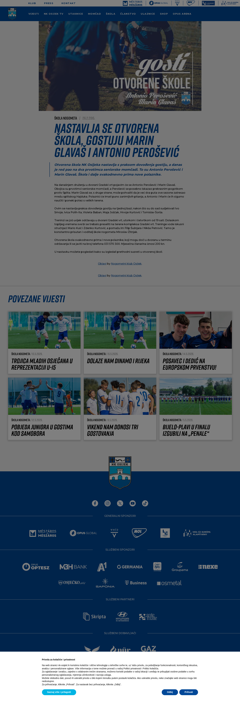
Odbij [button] (170, 692)
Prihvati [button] (189, 692)
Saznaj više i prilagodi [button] (59, 692)
